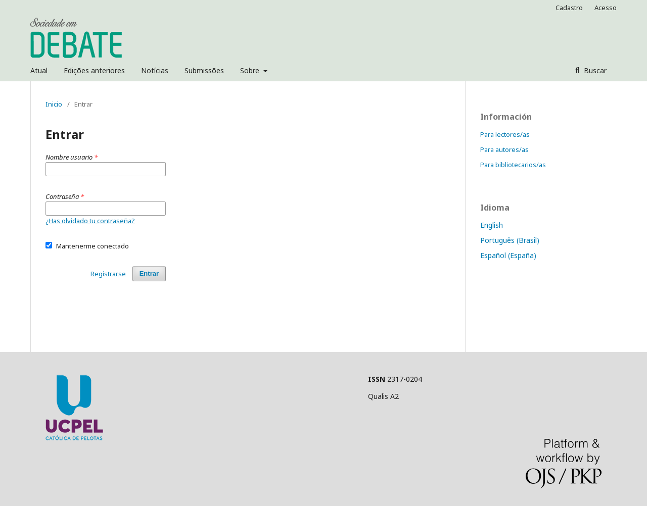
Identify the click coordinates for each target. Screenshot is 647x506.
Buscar (594, 70)
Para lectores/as (505, 134)
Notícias (154, 70)
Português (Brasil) (509, 240)
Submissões (204, 70)
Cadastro (569, 7)
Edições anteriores (94, 70)
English (491, 225)
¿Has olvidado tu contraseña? (90, 220)
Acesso (605, 7)
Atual (39, 70)
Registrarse (108, 273)
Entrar (149, 273)
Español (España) (508, 255)
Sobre (250, 70)
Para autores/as (504, 149)
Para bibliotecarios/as (513, 164)
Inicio (53, 104)
